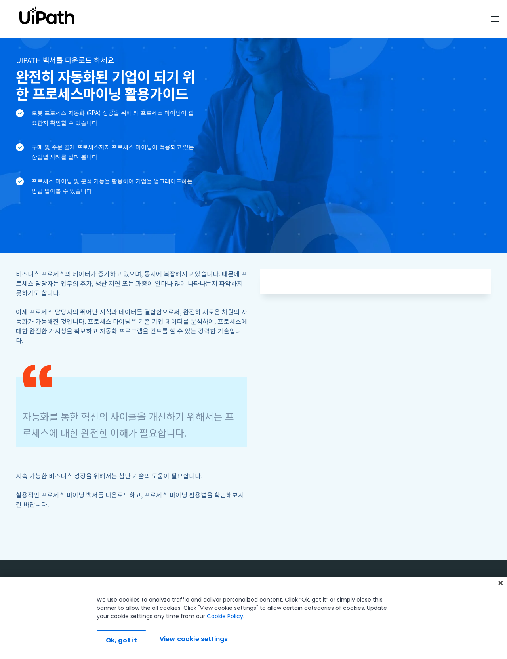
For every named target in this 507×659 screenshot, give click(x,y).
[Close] (500, 583)
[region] (253, 618)
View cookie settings (194, 639)
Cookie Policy (225, 616)
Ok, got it (121, 640)
